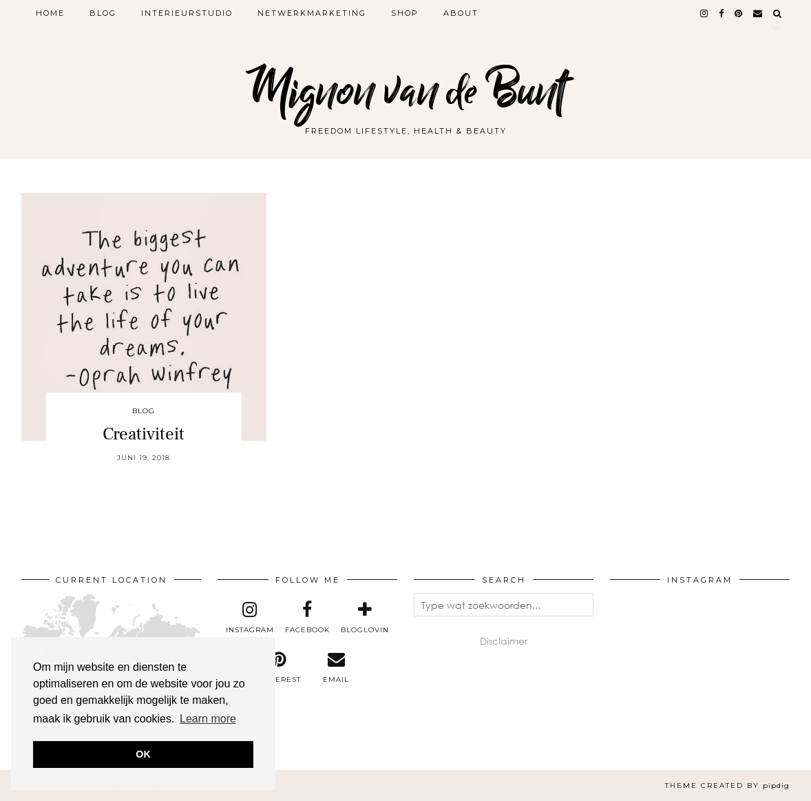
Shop (405, 13)
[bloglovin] (365, 618)
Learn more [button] (208, 719)
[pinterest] (739, 13)
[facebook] (722, 13)
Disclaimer (503, 641)
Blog (102, 13)
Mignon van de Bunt (405, 91)
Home (50, 13)
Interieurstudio (187, 13)
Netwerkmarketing (311, 13)
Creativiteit (144, 434)
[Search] (778, 13)
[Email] (758, 13)
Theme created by (727, 785)
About (460, 13)
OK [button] (143, 754)
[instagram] (704, 13)
